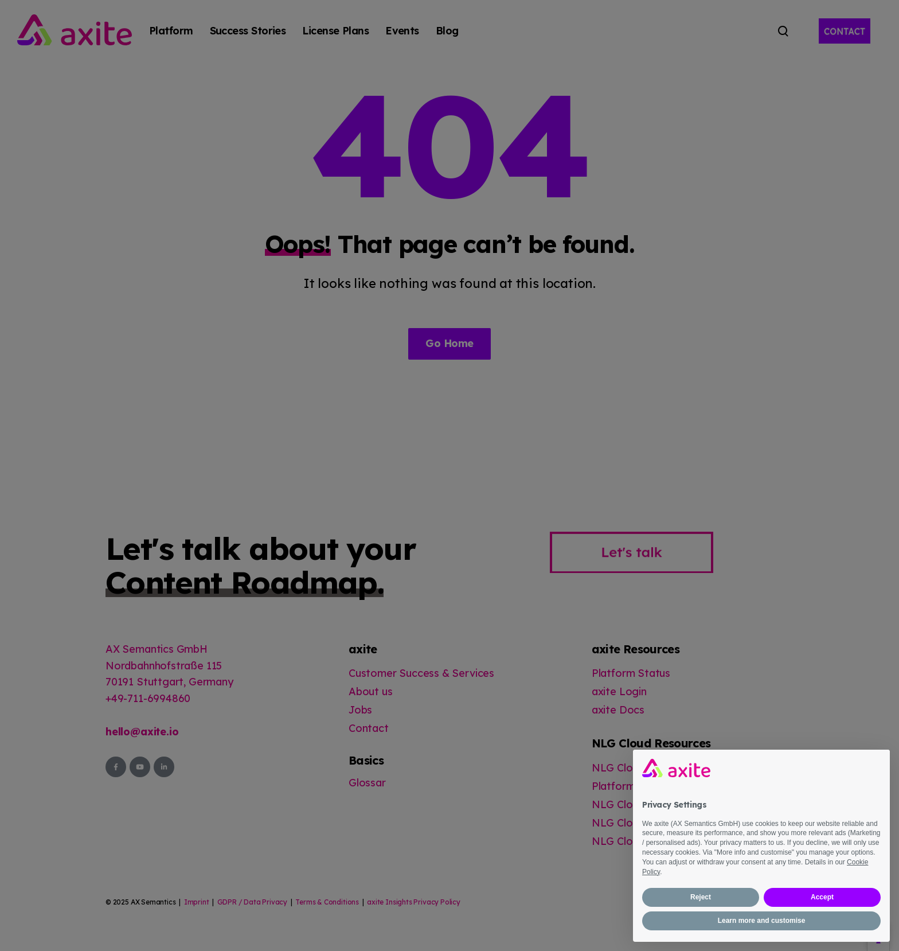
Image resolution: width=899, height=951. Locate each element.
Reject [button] (700, 897)
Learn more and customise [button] (762, 921)
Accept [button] (822, 897)
